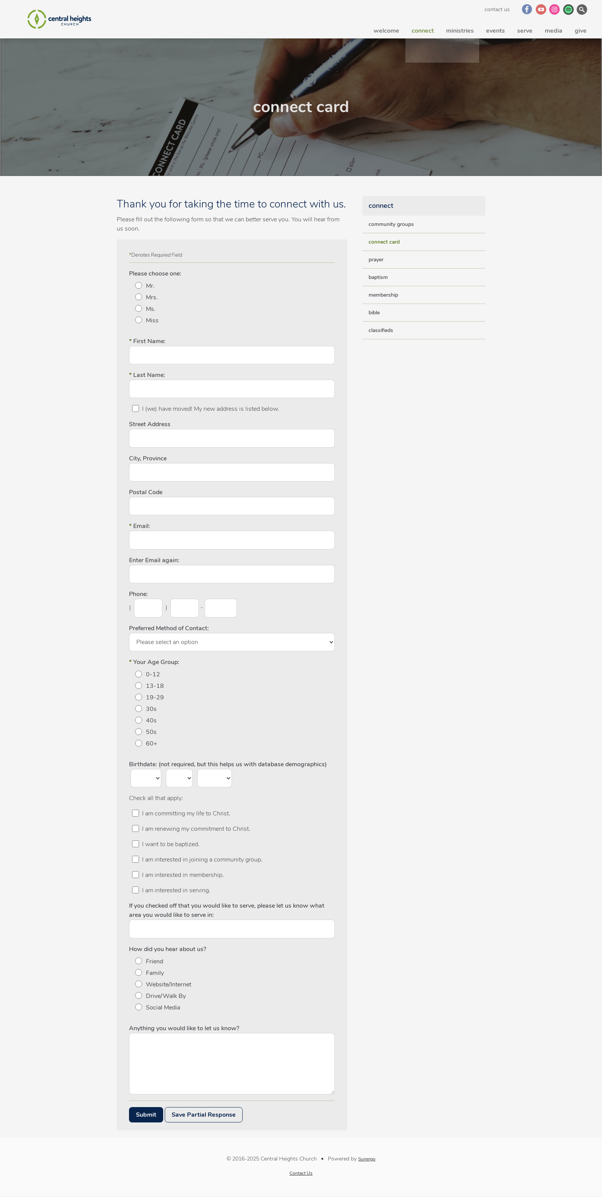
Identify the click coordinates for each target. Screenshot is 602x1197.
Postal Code (145, 492)
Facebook (527, 9)
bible (374, 312)
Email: (139, 526)
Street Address (149, 424)
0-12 (153, 674)
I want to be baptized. (171, 844)
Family (155, 973)
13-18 (155, 686)
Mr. (150, 286)
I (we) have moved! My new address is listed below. (210, 409)
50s (151, 732)
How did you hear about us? (167, 949)
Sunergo (367, 1158)
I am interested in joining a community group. (202, 859)
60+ (151, 743)
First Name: (147, 341)
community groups (391, 224)
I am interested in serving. (176, 890)
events (495, 29)
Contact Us (497, 9)
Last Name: (147, 375)
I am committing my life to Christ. (186, 813)
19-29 (155, 697)
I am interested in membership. (183, 875)
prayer (376, 259)
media (553, 29)
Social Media (163, 1007)
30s (151, 709)
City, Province (148, 458)
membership (383, 295)
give (581, 29)
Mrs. (152, 297)
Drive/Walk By (166, 996)
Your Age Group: (154, 662)
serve (525, 29)
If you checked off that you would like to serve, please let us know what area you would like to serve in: (226, 910)
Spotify (569, 9)
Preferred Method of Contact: (169, 628)
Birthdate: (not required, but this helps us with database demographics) (228, 764)
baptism (378, 277)
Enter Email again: (154, 560)
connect (423, 29)
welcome (386, 29)
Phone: (138, 594)
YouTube (541, 9)
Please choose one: (155, 273)
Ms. (150, 309)
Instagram (555, 9)
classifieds (381, 330)
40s (151, 720)
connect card (384, 242)
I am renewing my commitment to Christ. (196, 829)
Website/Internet (168, 984)
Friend (154, 961)
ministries (460, 29)
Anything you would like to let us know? (184, 1028)
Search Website (583, 9)
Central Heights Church (59, 19)
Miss (152, 320)
